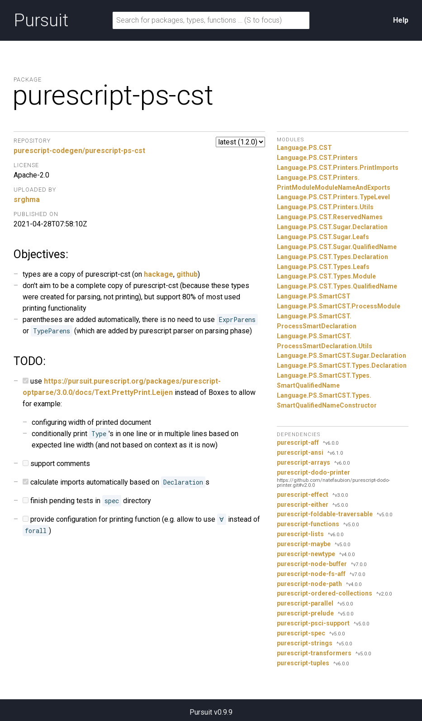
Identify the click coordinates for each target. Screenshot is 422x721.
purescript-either (302, 504)
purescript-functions (308, 524)
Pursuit (41, 20)
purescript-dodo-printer (313, 472)
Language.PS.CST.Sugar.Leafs (323, 236)
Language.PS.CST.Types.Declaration (332, 256)
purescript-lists (300, 534)
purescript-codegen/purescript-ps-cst (79, 150)
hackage (158, 274)
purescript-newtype (306, 554)
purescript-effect (302, 494)
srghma (27, 199)
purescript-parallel (305, 603)
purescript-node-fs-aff (311, 573)
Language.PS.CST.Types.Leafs (323, 266)
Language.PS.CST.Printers (317, 157)
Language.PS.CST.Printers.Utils (325, 207)
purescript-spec (301, 633)
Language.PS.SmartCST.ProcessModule (338, 306)
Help (400, 20)
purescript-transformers (314, 653)
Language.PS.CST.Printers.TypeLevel (333, 197)
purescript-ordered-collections (324, 593)
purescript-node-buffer (312, 563)
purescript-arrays (303, 462)
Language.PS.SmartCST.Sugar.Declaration (341, 355)
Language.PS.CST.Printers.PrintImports (337, 167)
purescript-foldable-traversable (325, 514)
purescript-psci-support (313, 623)
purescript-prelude (305, 613)
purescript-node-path (309, 583)
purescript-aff (298, 442)
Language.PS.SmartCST (314, 296)
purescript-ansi (300, 452)
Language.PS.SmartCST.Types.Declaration (342, 365)
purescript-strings (304, 643)
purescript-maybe (304, 544)
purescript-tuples (303, 663)
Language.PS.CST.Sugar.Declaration (332, 227)
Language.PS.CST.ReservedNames (330, 217)
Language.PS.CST (304, 147)
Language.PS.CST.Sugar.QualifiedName (337, 246)
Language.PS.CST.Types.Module (326, 276)
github (187, 274)
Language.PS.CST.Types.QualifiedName (337, 286)
